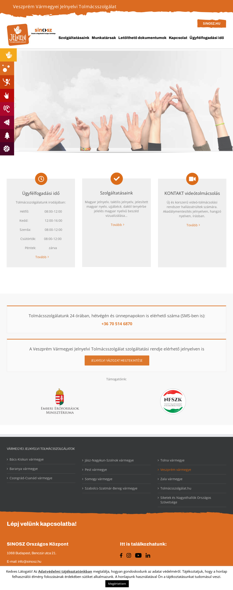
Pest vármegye (96, 470)
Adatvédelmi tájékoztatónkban (65, 571)
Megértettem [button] (117, 584)
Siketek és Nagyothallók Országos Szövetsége (185, 500)
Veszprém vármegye (175, 470)
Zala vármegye (171, 479)
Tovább (38, 257)
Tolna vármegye (172, 460)
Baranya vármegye (24, 469)
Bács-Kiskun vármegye (27, 459)
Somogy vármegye (98, 479)
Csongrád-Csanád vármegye (31, 478)
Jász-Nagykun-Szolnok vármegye (109, 460)
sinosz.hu (211, 23)
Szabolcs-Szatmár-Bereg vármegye (111, 488)
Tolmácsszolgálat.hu (175, 488)
